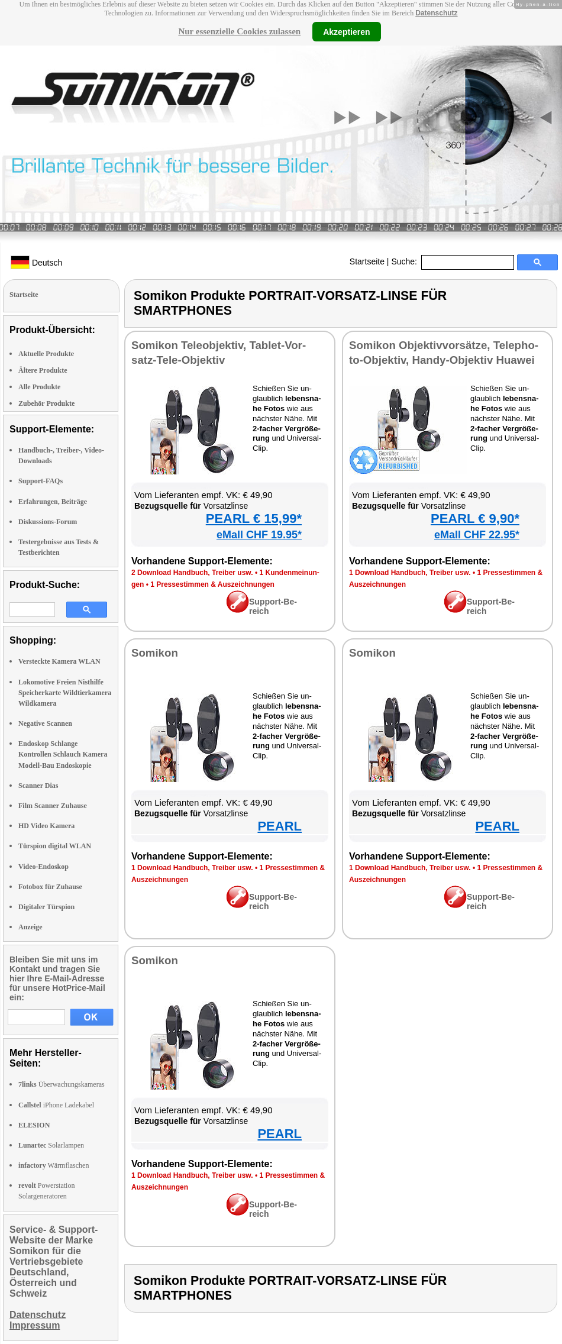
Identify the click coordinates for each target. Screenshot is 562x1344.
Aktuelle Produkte (46, 354)
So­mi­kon (154, 653)
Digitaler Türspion (46, 907)
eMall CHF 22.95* (476, 535)
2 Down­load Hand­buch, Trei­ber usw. (192, 572)
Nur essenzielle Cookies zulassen (239, 31)
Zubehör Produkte (46, 403)
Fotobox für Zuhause (50, 887)
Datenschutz (436, 13)
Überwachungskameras (61, 1084)
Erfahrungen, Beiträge (52, 501)
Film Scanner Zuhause (52, 806)
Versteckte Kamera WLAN (59, 661)
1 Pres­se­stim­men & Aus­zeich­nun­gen (212, 584)
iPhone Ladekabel (56, 1105)
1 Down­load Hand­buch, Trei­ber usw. (410, 572)
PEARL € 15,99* (254, 518)
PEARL (279, 826)
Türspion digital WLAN (54, 846)
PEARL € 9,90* (475, 518)
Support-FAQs (40, 481)
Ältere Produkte (42, 370)
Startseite (367, 261)
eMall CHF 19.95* (259, 535)
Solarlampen (51, 1145)
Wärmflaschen (53, 1165)
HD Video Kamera (46, 826)
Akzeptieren (346, 31)
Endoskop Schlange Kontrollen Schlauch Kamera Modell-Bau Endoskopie (62, 754)
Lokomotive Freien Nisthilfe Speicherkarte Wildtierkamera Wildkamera (64, 692)
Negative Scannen (45, 723)
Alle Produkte (39, 387)
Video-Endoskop (43, 866)
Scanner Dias (38, 785)
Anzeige (30, 927)
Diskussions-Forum (47, 522)
